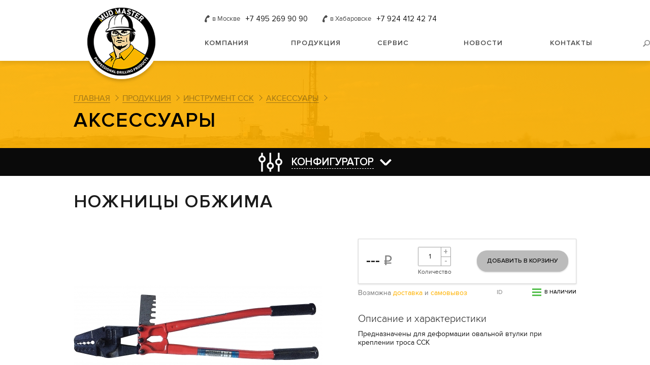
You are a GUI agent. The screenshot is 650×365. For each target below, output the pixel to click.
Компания (227, 43)
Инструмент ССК (218, 98)
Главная (92, 98)
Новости (483, 43)
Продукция (316, 43)
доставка (407, 293)
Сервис (393, 43)
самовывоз (449, 293)
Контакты (571, 43)
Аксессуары (292, 98)
